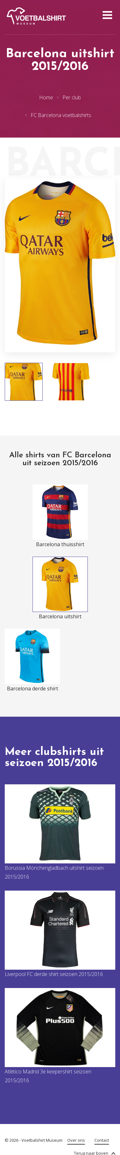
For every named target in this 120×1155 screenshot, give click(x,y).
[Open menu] (107, 16)
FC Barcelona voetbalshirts (61, 115)
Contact (101, 1140)
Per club (72, 97)
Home (46, 97)
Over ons (76, 1140)
